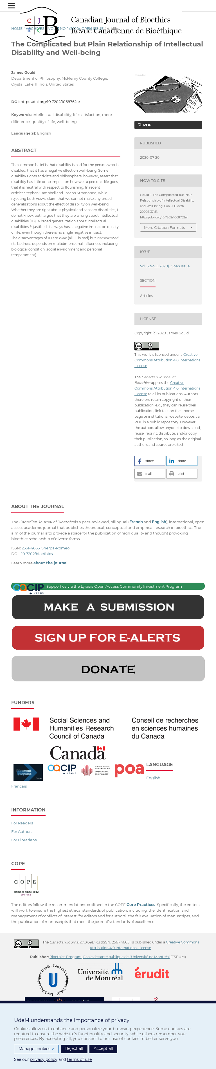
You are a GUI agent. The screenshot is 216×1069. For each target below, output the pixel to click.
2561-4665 (31, 548)
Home (16, 28)
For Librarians (24, 840)
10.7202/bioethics (37, 553)
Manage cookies (36, 1049)
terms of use (79, 1059)
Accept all (103, 1048)
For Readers (22, 823)
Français (19, 786)
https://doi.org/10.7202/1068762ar (50, 101)
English (153, 777)
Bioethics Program (66, 957)
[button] (149, 461)
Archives (35, 28)
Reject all (74, 1048)
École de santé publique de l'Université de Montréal (126, 957)
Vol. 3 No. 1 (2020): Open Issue (76, 28)
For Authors (21, 831)
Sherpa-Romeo (55, 548)
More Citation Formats (164, 227)
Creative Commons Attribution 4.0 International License (167, 360)
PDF (146, 125)
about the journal (50, 563)
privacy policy (43, 1059)
